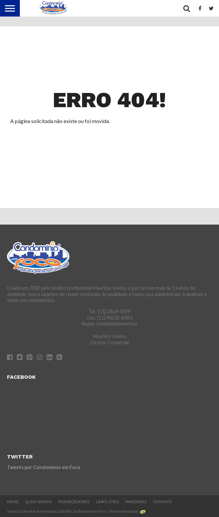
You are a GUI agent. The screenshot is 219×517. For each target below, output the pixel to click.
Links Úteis (107, 501)
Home (13, 501)
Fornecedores (73, 501)
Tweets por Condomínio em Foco (43, 467)
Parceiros (136, 501)
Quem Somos (38, 501)
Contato (162, 501)
